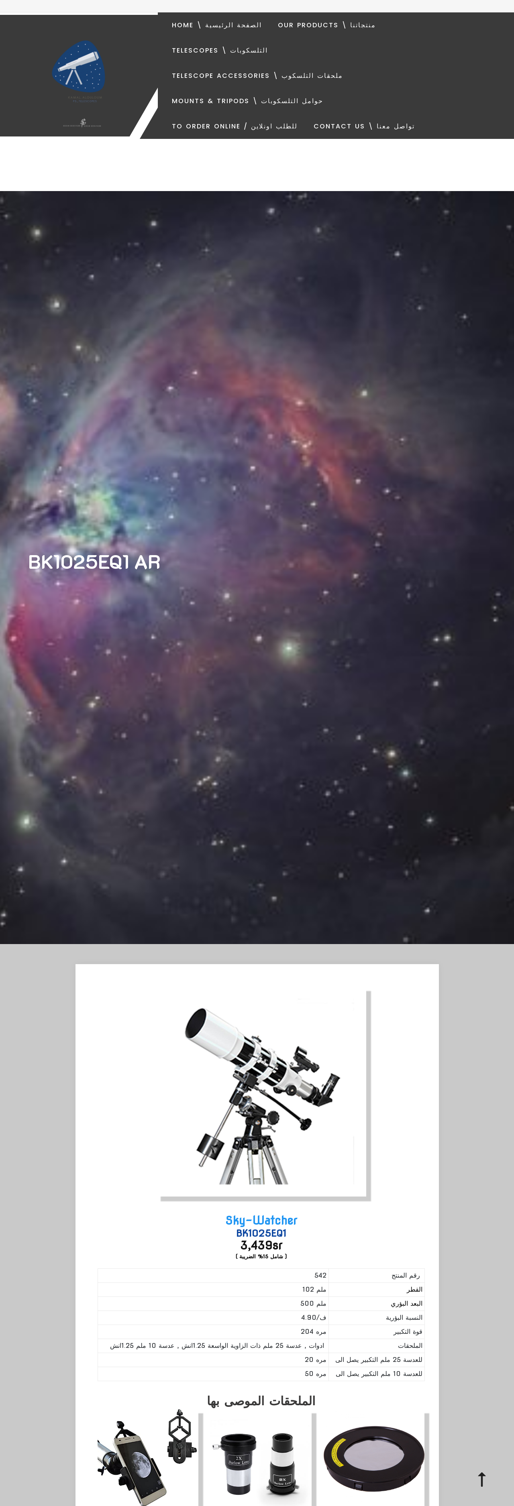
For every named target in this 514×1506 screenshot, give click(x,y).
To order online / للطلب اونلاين (235, 126)
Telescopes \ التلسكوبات (220, 50)
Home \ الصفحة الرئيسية (217, 25)
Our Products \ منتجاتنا (327, 25)
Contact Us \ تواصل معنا (364, 126)
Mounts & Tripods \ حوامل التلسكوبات (247, 101)
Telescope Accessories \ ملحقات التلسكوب (257, 75)
